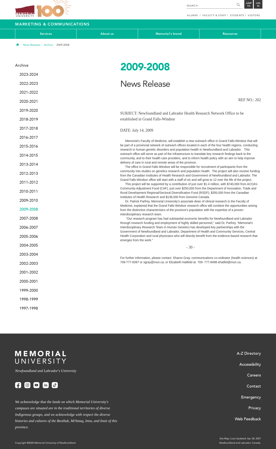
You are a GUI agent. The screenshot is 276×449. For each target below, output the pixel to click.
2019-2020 (28, 110)
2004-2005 (28, 245)
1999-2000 (28, 290)
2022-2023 (28, 83)
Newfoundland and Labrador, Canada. (240, 442)
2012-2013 (28, 173)
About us (107, 34)
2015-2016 (28, 146)
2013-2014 (28, 164)
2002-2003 (28, 263)
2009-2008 (28, 209)
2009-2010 (28, 200)
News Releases (31, 44)
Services (46, 34)
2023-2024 (28, 74)
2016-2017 (28, 137)
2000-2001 (28, 281)
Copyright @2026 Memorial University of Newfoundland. (45, 442)
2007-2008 (28, 218)
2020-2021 (28, 101)
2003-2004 (28, 254)
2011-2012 (28, 182)
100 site (54, 8)
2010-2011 (28, 191)
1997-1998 (28, 308)
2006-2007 (28, 227)
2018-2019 (28, 119)
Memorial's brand (169, 34)
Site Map (224, 438)
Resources (230, 34)
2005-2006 (28, 236)
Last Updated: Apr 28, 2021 (246, 438)
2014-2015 (28, 155)
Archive (48, 44)
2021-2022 (28, 92)
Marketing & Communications (52, 24)
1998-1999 (28, 299)
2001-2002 (28, 272)
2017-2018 (28, 128)
